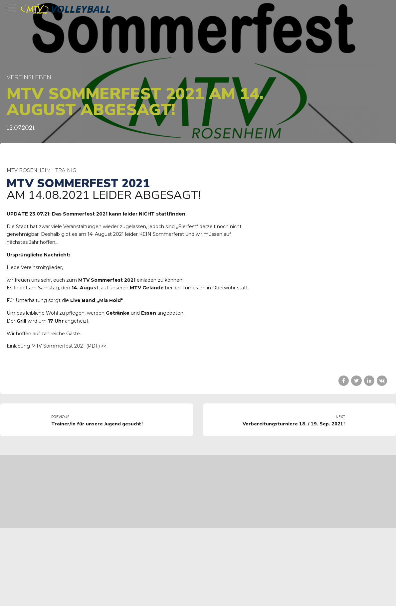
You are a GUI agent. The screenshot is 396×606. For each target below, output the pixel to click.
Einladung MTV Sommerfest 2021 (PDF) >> (56, 346)
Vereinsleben (29, 77)
